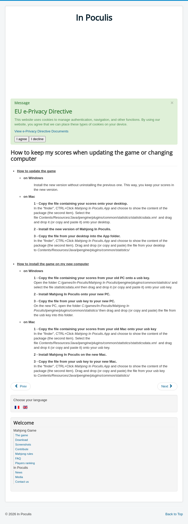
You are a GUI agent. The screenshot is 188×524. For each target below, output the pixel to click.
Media (19, 477)
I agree (22, 139)
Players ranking (25, 463)
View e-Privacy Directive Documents (41, 131)
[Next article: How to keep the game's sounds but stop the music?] (167, 386)
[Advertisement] (94, 62)
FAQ (18, 458)
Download (21, 439)
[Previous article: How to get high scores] (21, 386)
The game (21, 435)
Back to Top (174, 514)
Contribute (21, 449)
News (18, 472)
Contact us (22, 481)
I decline (37, 139)
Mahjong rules (24, 453)
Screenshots (23, 444)
